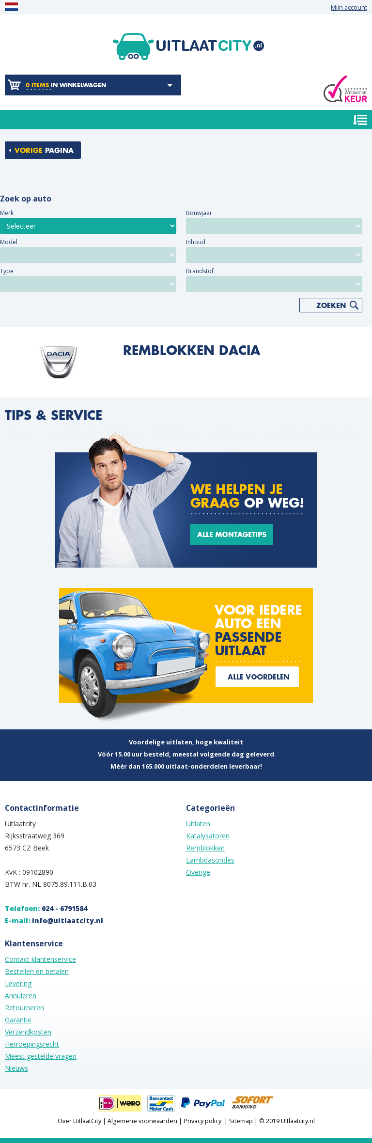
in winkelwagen (66, 85)
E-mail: (54, 920)
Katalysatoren (208, 835)
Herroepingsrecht (32, 1044)
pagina (44, 150)
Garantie (18, 1019)
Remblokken (205, 847)
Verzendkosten (28, 1031)
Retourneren (24, 1007)
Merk (7, 213)
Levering (18, 983)
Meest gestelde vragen (41, 1056)
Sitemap (241, 1121)
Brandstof (200, 271)
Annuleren (20, 995)
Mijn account (349, 7)
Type (7, 271)
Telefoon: (46, 908)
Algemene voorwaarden (142, 1121)
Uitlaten (198, 823)
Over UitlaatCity (79, 1121)
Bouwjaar (199, 213)
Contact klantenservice (40, 959)
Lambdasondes (210, 860)
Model (8, 242)
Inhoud (195, 242)
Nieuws (16, 1068)
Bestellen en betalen (37, 971)
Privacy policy (202, 1121)
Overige (198, 872)
